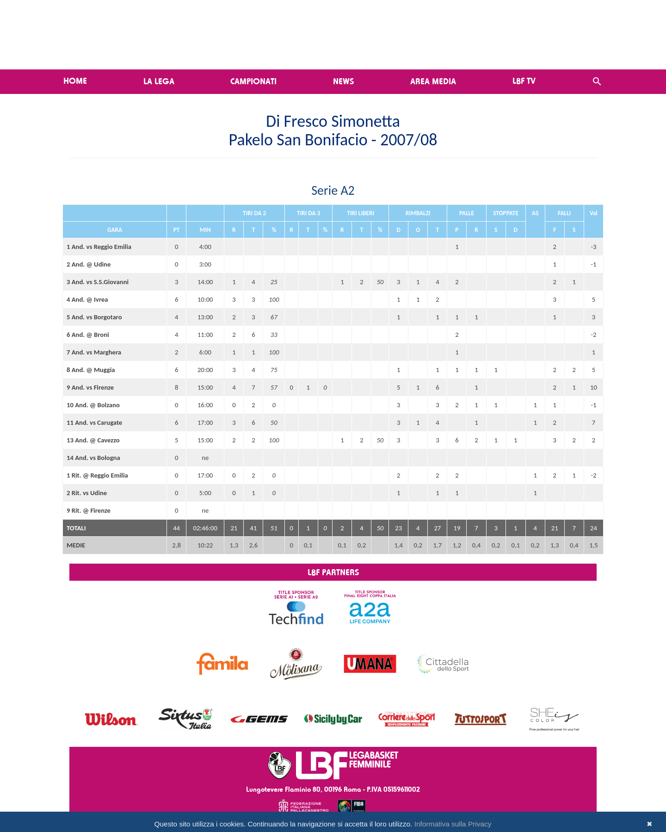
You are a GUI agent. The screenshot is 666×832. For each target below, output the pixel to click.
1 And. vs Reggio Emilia (99, 246)
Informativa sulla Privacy (453, 824)
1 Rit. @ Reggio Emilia (97, 475)
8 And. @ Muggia (91, 370)
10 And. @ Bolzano (93, 405)
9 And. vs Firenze (90, 387)
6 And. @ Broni (88, 334)
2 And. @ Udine (89, 264)
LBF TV (524, 80)
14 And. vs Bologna (93, 457)
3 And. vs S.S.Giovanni (98, 282)
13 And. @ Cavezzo (93, 440)
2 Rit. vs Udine (87, 493)
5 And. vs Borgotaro (94, 317)
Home (75, 80)
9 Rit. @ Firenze (89, 510)
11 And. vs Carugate (94, 422)
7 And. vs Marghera (94, 352)
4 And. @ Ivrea (87, 299)
